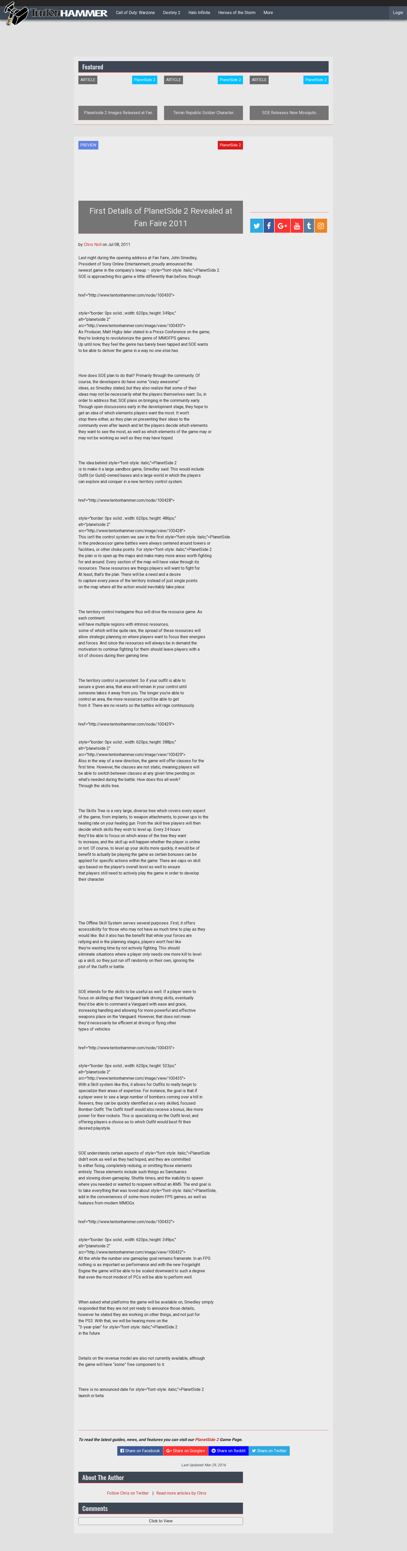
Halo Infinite (199, 12)
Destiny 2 (171, 12)
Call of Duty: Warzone (135, 12)
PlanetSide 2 (207, 1439)
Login (398, 12)
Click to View (161, 1521)
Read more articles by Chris (181, 1493)
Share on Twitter (269, 1450)
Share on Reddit (229, 1450)
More (268, 12)
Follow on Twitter (128, 1493)
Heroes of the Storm (236, 12)
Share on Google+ (185, 1450)
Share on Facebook (140, 1450)
